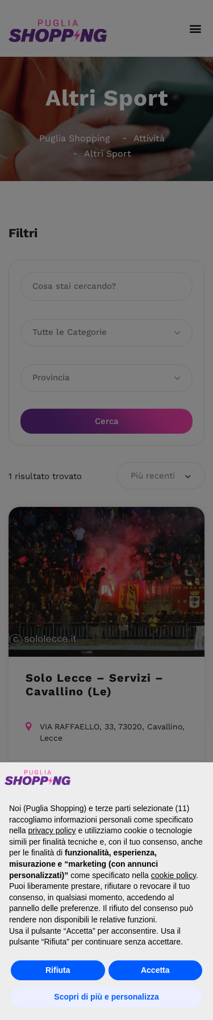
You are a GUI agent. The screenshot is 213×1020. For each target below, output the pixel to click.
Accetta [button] (155, 970)
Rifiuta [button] (57, 970)
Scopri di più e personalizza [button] (106, 996)
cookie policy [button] (173, 875)
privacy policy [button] (52, 830)
